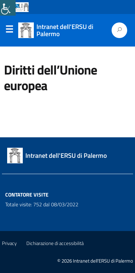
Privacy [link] (9, 243)
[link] (8, 8)
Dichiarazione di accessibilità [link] (55, 243)
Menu (9, 30)
